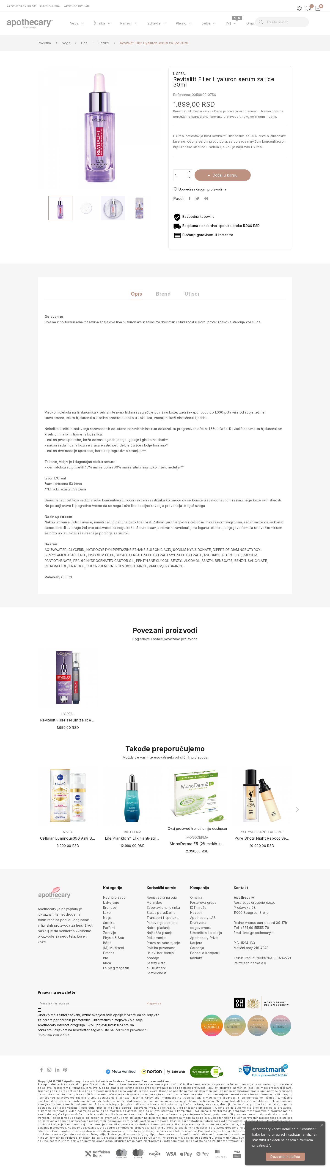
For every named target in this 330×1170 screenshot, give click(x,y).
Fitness (108, 953)
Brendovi (110, 907)
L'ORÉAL (67, 714)
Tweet (197, 198)
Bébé (107, 943)
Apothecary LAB (203, 918)
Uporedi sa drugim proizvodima (199, 189)
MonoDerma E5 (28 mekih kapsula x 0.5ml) (197, 843)
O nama (196, 897)
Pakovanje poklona (162, 923)
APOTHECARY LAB (76, 6)
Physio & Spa (113, 938)
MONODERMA (197, 837)
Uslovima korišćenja (53, 1035)
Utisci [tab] (192, 294)
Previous (34, 129)
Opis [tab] (135, 294)
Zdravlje (109, 933)
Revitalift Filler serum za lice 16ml (68, 720)
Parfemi (109, 928)
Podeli (190, 198)
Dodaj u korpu (225, 175)
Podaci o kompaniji (205, 953)
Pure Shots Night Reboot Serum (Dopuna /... (262, 838)
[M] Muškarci (113, 948)
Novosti (196, 912)
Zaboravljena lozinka (163, 907)
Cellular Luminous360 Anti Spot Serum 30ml (68, 838)
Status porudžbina (161, 912)
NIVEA (68, 832)
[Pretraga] (282, 22)
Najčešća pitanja (160, 933)
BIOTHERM (132, 832)
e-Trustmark (156, 968)
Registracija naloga (162, 897)
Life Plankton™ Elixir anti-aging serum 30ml (133, 838)
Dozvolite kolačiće (285, 1157)
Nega (107, 918)
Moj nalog (154, 902)
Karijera (196, 943)
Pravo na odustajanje (163, 943)
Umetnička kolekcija (206, 933)
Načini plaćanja (158, 928)
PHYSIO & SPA (50, 6)
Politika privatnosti (161, 948)
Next (165, 129)
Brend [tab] (163, 294)
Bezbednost (156, 973)
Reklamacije (156, 938)
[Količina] (180, 175)
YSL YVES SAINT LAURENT (262, 832)
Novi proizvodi (114, 897)
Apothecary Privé (204, 938)
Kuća (107, 963)
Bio (105, 958)
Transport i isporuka (163, 918)
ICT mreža (198, 907)
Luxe (107, 912)
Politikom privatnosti (130, 1030)
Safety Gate (156, 963)
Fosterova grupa (203, 902)
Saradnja (197, 948)
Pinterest (207, 198)
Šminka (108, 923)
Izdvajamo (111, 902)
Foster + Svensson (126, 1081)
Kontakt (196, 958)
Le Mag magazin (116, 968)
